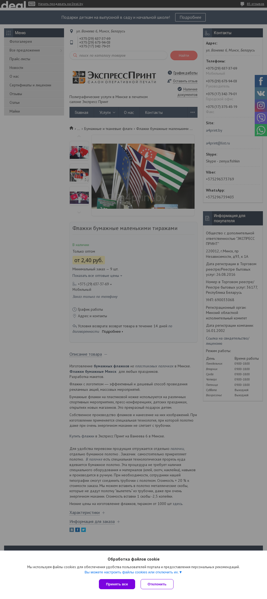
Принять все (117, 584)
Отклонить (157, 584)
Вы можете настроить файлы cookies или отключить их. (131, 572)
